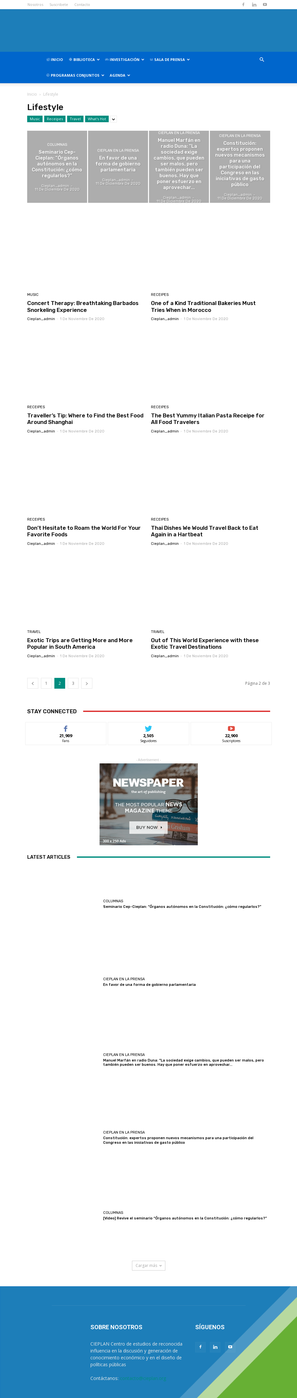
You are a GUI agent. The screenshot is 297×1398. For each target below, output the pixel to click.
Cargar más (149, 1265)
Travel (75, 119)
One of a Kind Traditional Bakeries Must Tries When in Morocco (203, 306)
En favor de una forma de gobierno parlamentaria (149, 985)
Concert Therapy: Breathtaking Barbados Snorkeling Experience (83, 306)
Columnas (57, 144)
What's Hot (97, 119)
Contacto (82, 4)
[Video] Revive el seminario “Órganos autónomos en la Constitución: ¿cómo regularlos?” (185, 1218)
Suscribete (58, 4)
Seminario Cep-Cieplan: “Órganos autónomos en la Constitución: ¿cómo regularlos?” (182, 907)
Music (35, 119)
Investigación (124, 59)
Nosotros (35, 4)
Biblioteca (84, 59)
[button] (262, 60)
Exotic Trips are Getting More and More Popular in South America (80, 643)
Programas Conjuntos (75, 75)
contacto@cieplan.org (143, 1378)
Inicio (54, 59)
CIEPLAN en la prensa (118, 150)
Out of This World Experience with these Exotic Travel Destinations (205, 643)
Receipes (54, 119)
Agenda (120, 75)
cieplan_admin (41, 319)
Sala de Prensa (170, 59)
